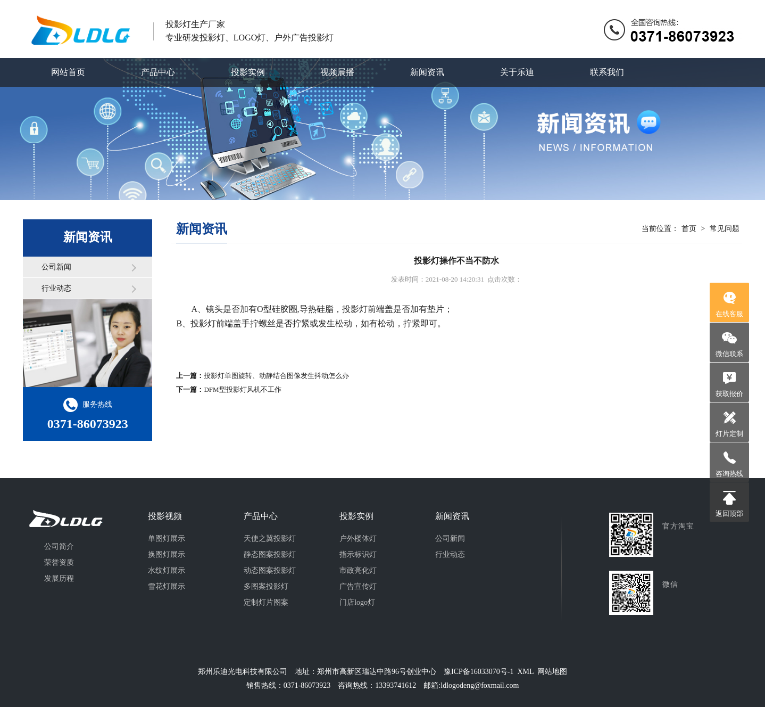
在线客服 (729, 314)
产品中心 (158, 72)
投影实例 (248, 72)
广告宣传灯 (358, 586)
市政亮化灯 (358, 570)
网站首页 (68, 72)
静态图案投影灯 (270, 554)
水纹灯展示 (166, 570)
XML (525, 672)
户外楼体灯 (358, 538)
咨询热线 (729, 474)
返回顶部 (729, 513)
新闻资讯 (427, 72)
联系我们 (607, 72)
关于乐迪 (517, 72)
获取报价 (729, 394)
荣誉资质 (59, 562)
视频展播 (337, 72)
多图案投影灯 (266, 586)
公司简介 (59, 546)
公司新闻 (56, 267)
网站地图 (552, 672)
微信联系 (729, 354)
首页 (688, 229)
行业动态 (56, 288)
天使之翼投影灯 (270, 538)
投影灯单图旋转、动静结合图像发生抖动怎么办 (276, 376)
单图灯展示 (166, 538)
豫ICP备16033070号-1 (478, 672)
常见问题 (724, 229)
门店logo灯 (357, 602)
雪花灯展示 (166, 586)
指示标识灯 (358, 554)
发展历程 (59, 578)
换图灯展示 (166, 554)
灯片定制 (729, 434)
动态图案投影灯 (270, 570)
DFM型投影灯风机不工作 (242, 389)
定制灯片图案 (266, 602)
